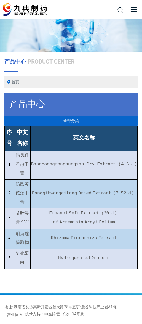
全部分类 (71, 120)
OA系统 (77, 314)
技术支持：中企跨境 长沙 (47, 314)
